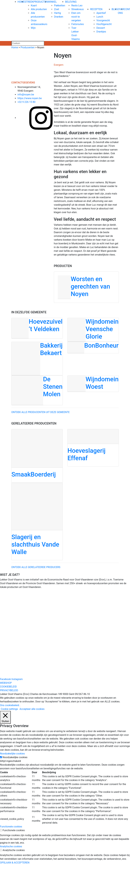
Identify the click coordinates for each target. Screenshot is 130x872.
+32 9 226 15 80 (26, 101)
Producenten (28, 47)
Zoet (56, 9)
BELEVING (71, 1)
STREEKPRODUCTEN (36, 1)
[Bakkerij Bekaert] (37, 358)
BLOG (115, 9)
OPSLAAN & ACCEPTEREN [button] (14, 862)
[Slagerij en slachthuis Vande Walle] (37, 521)
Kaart (34, 5)
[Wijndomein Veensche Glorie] (93, 330)
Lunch (99, 16)
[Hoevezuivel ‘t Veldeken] (37, 328)
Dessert (100, 27)
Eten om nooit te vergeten (76, 16)
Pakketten (59, 5)
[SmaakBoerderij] (37, 455)
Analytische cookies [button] (11, 846)
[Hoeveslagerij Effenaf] (93, 447)
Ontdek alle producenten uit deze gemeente (40, 412)
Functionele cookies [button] (11, 826)
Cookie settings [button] (9, 709)
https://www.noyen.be (30, 98)
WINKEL (52, 1)
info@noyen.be (26, 94)
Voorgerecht (103, 20)
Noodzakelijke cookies (15, 757)
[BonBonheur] (93, 347)
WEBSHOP (6, 682)
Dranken (58, 16)
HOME (21, 1)
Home (14, 47)
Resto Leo (76, 5)
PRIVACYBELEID (9, 690)
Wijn (33, 27)
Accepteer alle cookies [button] (32, 709)
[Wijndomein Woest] (93, 384)
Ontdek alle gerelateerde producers (35, 567)
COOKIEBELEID (8, 686)
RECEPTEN (96, 9)
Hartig (57, 12)
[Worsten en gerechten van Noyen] (86, 287)
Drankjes (101, 31)
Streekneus (77, 9)
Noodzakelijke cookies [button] (12, 753)
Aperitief (101, 12)
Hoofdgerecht (104, 24)
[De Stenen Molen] (37, 390)
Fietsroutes (77, 24)
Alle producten (39, 9)
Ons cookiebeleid (9, 705)
